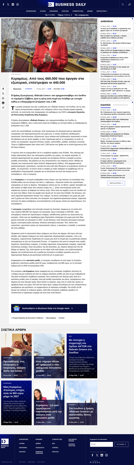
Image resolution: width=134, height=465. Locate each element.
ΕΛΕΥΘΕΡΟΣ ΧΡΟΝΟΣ (73, 440)
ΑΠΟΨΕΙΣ (55, 447)
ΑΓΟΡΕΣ (43, 11)
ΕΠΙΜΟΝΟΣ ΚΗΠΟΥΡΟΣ (39, 452)
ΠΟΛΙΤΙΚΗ (65, 11)
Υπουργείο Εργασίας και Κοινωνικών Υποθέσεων (27, 318)
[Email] (101, 444)
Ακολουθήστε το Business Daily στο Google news (43, 308)
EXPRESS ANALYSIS (72, 445)
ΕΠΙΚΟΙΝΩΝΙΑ (31, 462)
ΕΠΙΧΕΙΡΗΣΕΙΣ (31, 11)
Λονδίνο (61, 318)
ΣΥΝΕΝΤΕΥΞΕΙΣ (77, 11)
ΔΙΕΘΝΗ (90, 11)
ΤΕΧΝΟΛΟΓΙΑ (40, 447)
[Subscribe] (120, 444)
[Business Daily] (5, 448)
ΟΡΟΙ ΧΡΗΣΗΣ (41, 462)
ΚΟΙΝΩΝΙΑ (28, 88)
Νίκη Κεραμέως (51, 318)
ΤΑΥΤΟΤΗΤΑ (22, 462)
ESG (53, 443)
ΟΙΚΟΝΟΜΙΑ (53, 11)
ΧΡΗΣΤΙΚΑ (55, 452)
